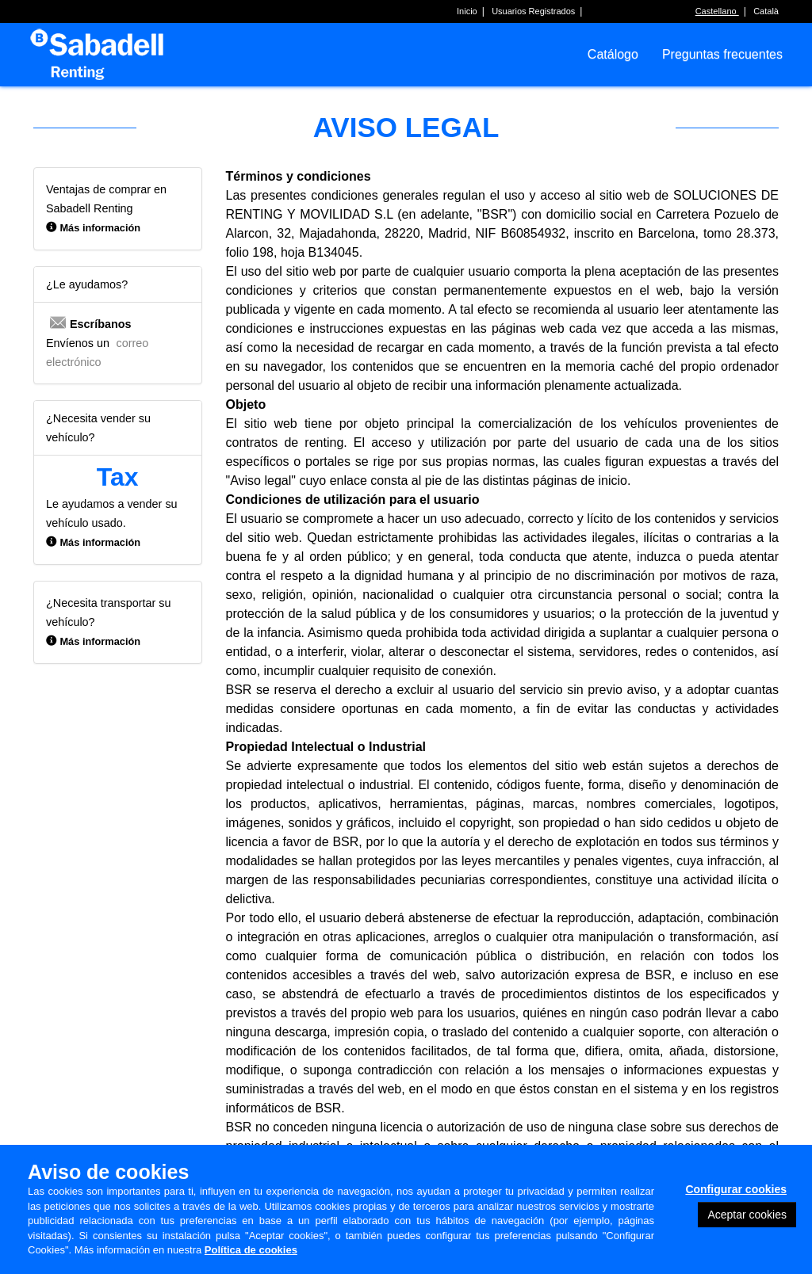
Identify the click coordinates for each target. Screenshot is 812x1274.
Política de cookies (251, 1250)
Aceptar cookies (747, 1214)
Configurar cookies (736, 1189)
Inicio (467, 11)
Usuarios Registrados (533, 11)
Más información (99, 228)
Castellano (717, 11)
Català (766, 11)
